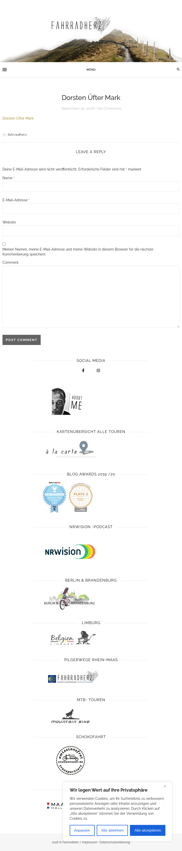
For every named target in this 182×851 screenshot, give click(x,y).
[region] (117, 811)
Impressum (89, 842)
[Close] (167, 786)
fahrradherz (17, 134)
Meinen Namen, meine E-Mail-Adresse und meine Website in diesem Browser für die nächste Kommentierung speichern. (77, 251)
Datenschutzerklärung (114, 842)
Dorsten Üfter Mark (17, 118)
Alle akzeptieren (148, 830)
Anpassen (82, 830)
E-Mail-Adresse (16, 200)
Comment (10, 262)
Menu (91, 69)
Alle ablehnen (112, 830)
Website (9, 222)
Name (8, 178)
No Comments (109, 108)
